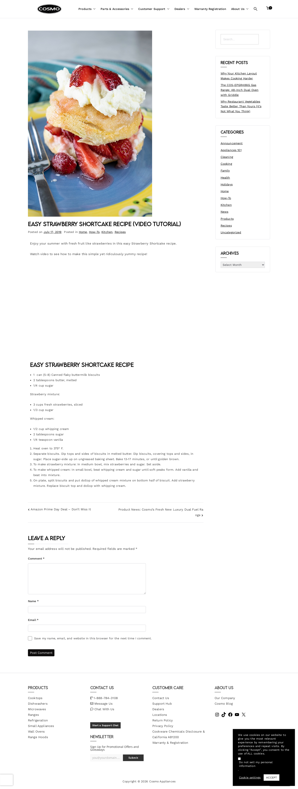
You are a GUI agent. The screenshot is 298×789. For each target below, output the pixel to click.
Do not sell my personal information (256, 764)
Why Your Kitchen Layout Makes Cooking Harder (239, 76)
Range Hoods (38, 737)
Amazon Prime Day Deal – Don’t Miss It (61, 509)
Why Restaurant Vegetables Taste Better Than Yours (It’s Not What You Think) (241, 106)
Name (33, 601)
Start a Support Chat (105, 725)
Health (225, 177)
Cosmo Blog (224, 703)
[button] (93, 9)
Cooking (226, 163)
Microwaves (37, 709)
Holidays (227, 184)
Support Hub (162, 703)
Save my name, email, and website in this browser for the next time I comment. (93, 638)
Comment (36, 558)
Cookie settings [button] (250, 777)
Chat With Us (104, 709)
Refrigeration (38, 720)
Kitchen (107, 232)
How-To (94, 232)
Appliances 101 (231, 150)
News (224, 211)
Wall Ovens (36, 731)
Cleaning (227, 157)
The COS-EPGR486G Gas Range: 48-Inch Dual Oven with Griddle (240, 90)
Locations (159, 715)
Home (83, 232)
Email (33, 620)
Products (87, 9)
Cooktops (35, 698)
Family (225, 170)
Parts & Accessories (117, 9)
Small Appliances (41, 726)
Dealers (181, 9)
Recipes (120, 232)
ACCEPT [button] (271, 777)
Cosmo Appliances (162, 781)
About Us (240, 9)
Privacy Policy (162, 726)
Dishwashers (38, 703)
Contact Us (160, 698)
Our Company (225, 698)
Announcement (232, 143)
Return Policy (162, 720)
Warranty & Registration (170, 743)
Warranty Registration (210, 9)
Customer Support (153, 9)
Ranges (33, 715)
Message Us (103, 703)
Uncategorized (231, 232)
